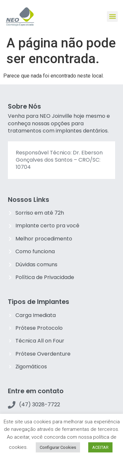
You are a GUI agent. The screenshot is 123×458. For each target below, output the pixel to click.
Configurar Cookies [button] (58, 447)
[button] (112, 16)
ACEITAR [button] (100, 447)
